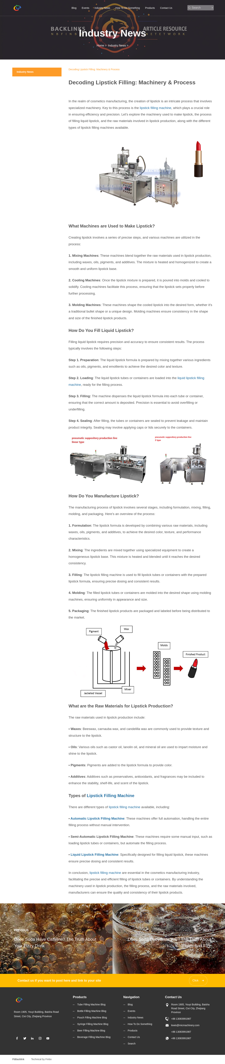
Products (150, 8)
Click (195, 980)
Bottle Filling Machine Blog (91, 1011)
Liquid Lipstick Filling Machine (94, 854)
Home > (102, 45)
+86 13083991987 (181, 1018)
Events (85, 8)
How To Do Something (127, 8)
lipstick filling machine (155, 108)
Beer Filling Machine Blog (91, 1030)
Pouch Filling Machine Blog (92, 1017)
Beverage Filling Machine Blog (93, 1037)
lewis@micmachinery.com (185, 1025)
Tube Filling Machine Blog (91, 1004)
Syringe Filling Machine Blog (92, 1024)
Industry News (102, 8)
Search (132, 1043)
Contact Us (166, 8)
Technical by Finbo (41, 1059)
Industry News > (118, 45)
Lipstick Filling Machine (110, 795)
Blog (74, 8)
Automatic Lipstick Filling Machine (97, 818)
